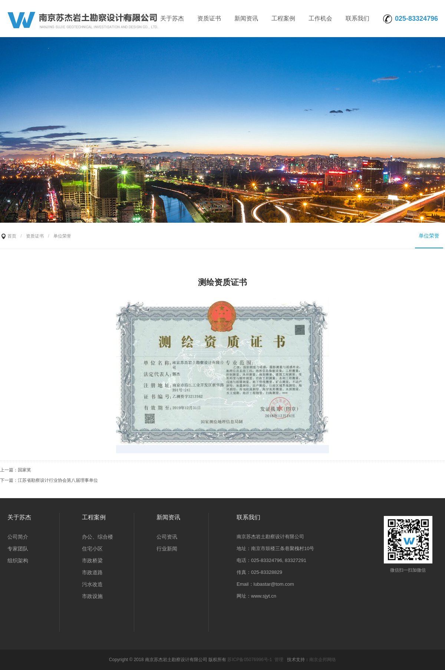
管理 (278, 659)
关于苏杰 (172, 18)
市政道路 (92, 572)
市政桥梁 (92, 560)
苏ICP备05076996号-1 (249, 659)
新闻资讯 (246, 18)
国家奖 (24, 470)
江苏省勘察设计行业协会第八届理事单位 (58, 480)
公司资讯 (166, 537)
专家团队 (17, 549)
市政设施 (92, 596)
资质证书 (209, 18)
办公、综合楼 (97, 537)
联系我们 (357, 18)
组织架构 (17, 560)
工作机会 (320, 18)
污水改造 (92, 584)
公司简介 (17, 537)
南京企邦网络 (322, 659)
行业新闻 (166, 549)
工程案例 (283, 18)
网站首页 (135, 18)
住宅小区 (92, 549)
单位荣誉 (429, 236)
